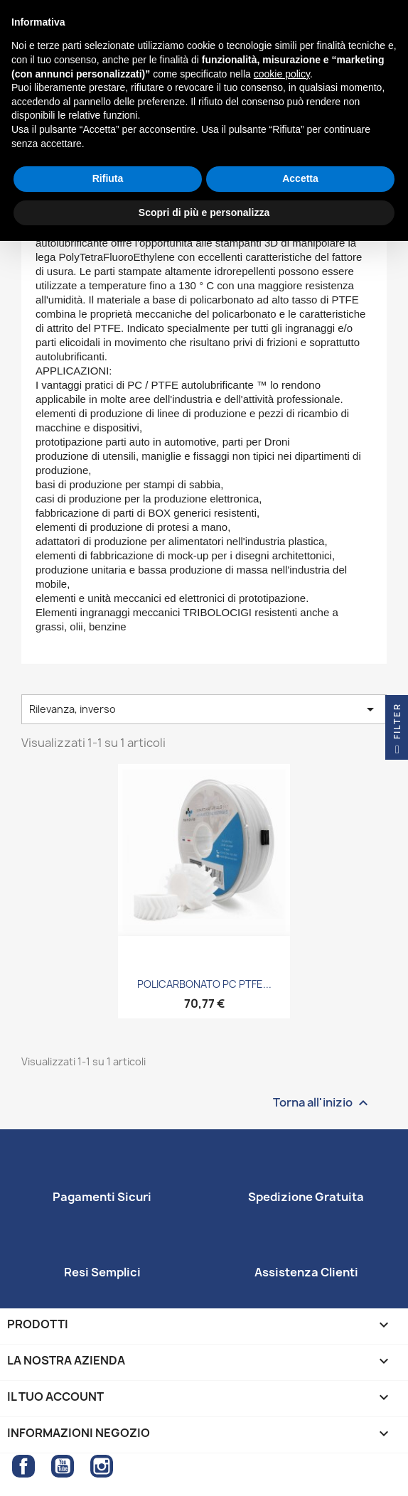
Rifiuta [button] (108, 178)
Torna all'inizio (322, 1103)
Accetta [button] (300, 178)
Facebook (23, 1466)
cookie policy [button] (282, 74)
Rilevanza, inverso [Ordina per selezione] (204, 709)
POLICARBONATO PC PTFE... (204, 984)
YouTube (62, 1466)
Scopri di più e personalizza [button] (204, 212)
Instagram (101, 1466)
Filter (397, 731)
